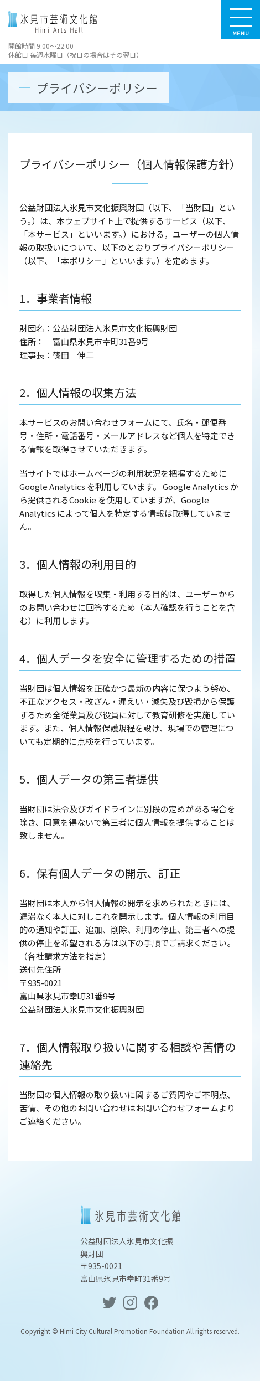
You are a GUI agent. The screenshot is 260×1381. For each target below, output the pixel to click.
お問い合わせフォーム (177, 1108)
